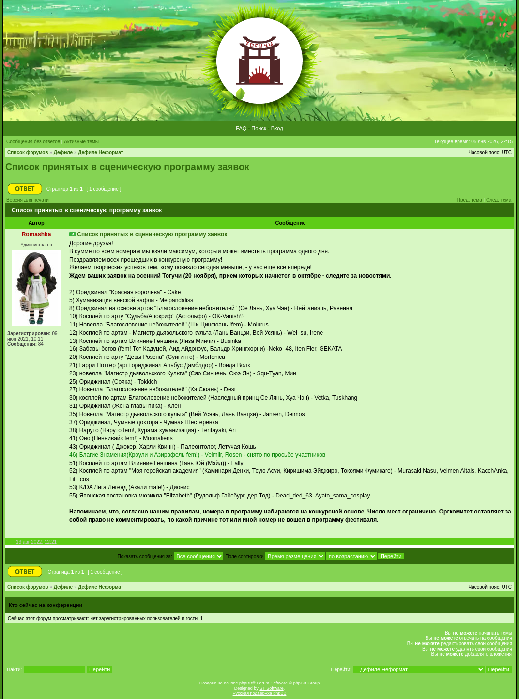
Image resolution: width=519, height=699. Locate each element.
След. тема (498, 199)
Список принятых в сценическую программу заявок (127, 166)
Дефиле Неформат (100, 152)
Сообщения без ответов (33, 141)
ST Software (271, 688)
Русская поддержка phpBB (260, 693)
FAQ (241, 128)
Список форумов (27, 152)
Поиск (258, 128)
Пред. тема (469, 199)
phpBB (245, 683)
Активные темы (81, 141)
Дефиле (63, 152)
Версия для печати (27, 199)
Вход (277, 128)
